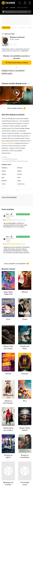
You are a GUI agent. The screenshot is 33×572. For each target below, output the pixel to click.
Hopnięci (24, 373)
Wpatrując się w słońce (8, 483)
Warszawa (4, 167)
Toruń (18, 177)
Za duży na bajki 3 (8, 456)
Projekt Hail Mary (24, 347)
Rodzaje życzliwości (17, 37)
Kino (7, 7)
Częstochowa (21, 184)
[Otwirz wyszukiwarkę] (19, 3)
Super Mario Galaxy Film (8, 293)
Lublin (19, 180)
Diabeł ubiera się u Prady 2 (8, 429)
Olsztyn (4, 184)
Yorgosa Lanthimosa (8, 143)
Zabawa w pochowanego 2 (8, 402)
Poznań (4, 171)
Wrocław (19, 167)
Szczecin (19, 174)
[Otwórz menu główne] (29, 3)
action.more (24, 50)
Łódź (3, 177)
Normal (8, 373)
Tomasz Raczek (8, 236)
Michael (25, 292)
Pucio (8, 319)
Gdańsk (4, 174)
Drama (24, 319)
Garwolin (12, 7)
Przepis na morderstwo (24, 456)
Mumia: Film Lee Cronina (8, 347)
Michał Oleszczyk (8, 214)
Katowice (4, 180)
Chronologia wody (24, 483)
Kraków (19, 171)
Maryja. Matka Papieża (24, 429)
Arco (24, 401)
